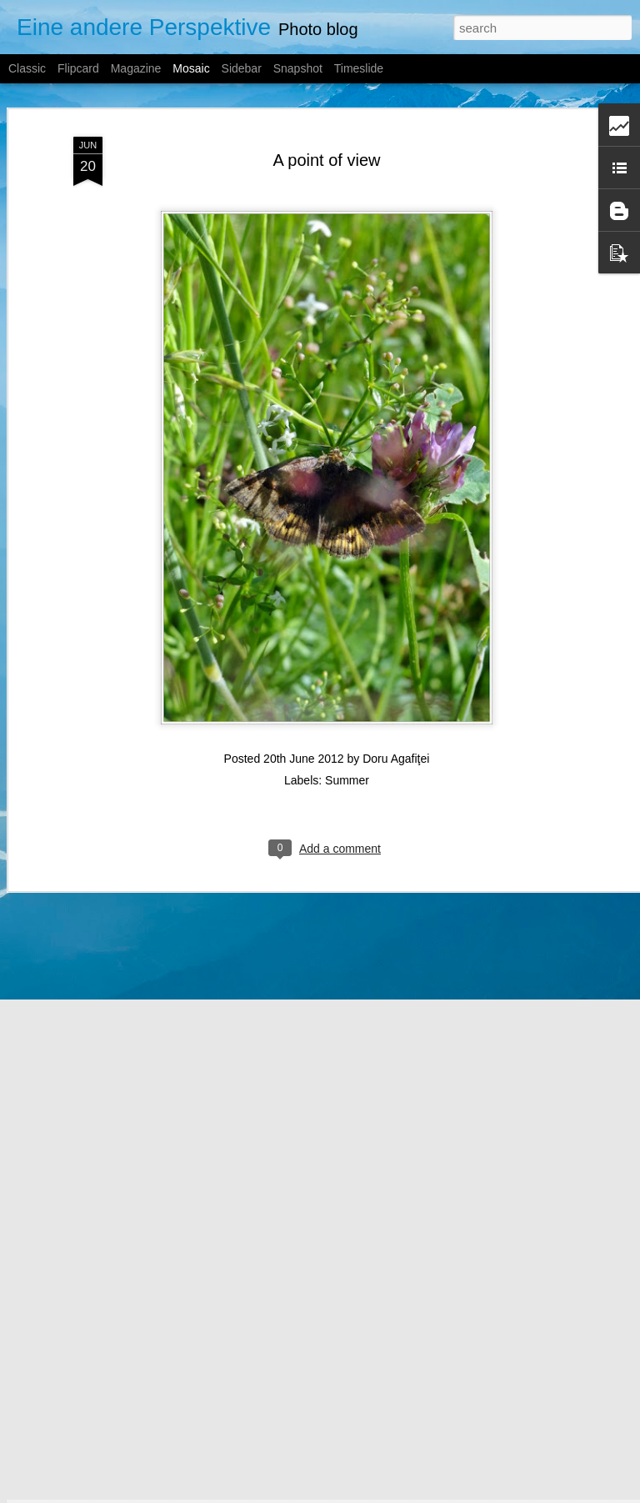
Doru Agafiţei (395, 731)
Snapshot (297, 68)
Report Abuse (433, 1494)
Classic (27, 68)
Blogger (384, 1494)
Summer (347, 752)
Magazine (136, 68)
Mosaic (190, 68)
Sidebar (242, 68)
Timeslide (358, 68)
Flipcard (78, 68)
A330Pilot (292, 1494)
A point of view (327, 132)
